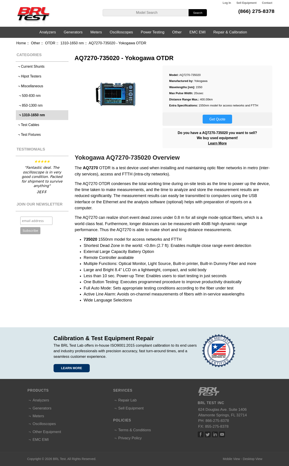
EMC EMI (197, 32)
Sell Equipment (247, 2)
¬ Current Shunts (31, 66)
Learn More (217, 143)
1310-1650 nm (72, 43)
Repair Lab (127, 400)
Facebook (201, 434)
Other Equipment (47, 432)
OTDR (50, 43)
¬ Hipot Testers (29, 76)
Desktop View (252, 459)
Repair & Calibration (230, 32)
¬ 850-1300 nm (30, 105)
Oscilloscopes (121, 32)
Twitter (208, 434)
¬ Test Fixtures (29, 134)
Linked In (215, 434)
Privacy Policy (130, 438)
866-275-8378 (217, 421)
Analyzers (47, 32)
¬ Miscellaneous (30, 86)
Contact (267, 2)
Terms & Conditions (134, 430)
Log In (227, 2)
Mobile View (231, 459)
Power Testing (152, 32)
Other (35, 43)
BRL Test (59, 459)
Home (21, 43)
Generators (73, 32)
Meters (96, 32)
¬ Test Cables (28, 125)
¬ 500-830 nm (29, 96)
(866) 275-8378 (256, 11)
